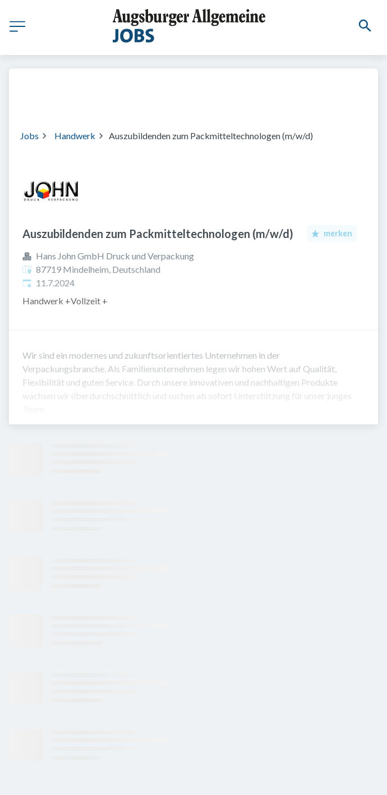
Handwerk (74, 135)
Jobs (29, 135)
